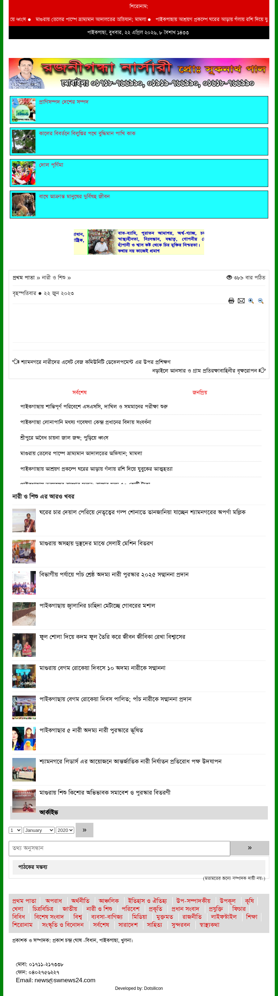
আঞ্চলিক (109, 901)
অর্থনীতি (80, 901)
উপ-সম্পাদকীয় (193, 901)
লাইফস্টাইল (224, 917)
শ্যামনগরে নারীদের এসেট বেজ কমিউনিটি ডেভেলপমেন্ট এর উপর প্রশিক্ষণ (95, 362)
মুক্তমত (164, 917)
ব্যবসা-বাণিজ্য (107, 917)
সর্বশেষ (79, 392)
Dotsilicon (153, 988)
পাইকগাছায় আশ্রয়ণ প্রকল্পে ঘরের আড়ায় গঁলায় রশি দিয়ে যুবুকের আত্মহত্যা (96, 469)
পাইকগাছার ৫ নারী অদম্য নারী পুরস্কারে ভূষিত (91, 730)
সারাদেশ (128, 925)
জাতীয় (70, 909)
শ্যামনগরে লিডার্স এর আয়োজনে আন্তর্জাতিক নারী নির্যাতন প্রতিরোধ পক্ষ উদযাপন (130, 762)
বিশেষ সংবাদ (49, 917)
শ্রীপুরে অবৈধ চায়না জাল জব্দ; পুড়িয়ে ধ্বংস (64, 438)
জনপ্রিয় (200, 392)
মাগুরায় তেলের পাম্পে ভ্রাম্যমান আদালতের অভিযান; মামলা (96, 19)
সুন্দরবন (181, 925)
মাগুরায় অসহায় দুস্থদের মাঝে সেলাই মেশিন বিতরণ (96, 543)
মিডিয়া (139, 917)
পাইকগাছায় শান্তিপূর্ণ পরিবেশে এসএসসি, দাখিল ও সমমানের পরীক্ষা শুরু (94, 407)
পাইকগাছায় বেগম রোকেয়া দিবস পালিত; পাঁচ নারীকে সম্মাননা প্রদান (115, 699)
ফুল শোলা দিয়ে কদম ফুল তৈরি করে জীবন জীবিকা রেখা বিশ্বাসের (112, 637)
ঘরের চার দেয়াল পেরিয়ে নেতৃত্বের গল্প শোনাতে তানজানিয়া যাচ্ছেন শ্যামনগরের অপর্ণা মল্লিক (142, 512)
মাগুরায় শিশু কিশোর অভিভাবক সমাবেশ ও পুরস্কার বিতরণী (104, 793)
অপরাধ (54, 901)
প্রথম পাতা (24, 278)
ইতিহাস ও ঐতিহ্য (147, 901)
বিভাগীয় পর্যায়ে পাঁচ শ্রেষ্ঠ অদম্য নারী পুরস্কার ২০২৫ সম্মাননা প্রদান (114, 575)
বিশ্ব (77, 917)
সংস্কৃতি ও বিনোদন (63, 925)
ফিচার (239, 909)
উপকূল (228, 901)
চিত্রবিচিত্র (43, 909)
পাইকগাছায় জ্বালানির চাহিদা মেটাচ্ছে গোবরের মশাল (97, 606)
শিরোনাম (22, 925)
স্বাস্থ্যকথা (209, 925)
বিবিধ (18, 917)
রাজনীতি (192, 917)
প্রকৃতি (155, 909)
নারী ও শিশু (99, 909)
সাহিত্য (154, 925)
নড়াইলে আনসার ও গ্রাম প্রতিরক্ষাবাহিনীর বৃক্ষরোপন (204, 371)
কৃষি (249, 901)
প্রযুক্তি (216, 909)
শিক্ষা (251, 917)
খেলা (17, 909)
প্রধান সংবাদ (185, 909)
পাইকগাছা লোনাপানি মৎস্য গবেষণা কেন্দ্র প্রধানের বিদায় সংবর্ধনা (85, 422)
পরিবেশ (130, 909)
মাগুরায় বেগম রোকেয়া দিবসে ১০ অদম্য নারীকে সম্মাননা (102, 668)
